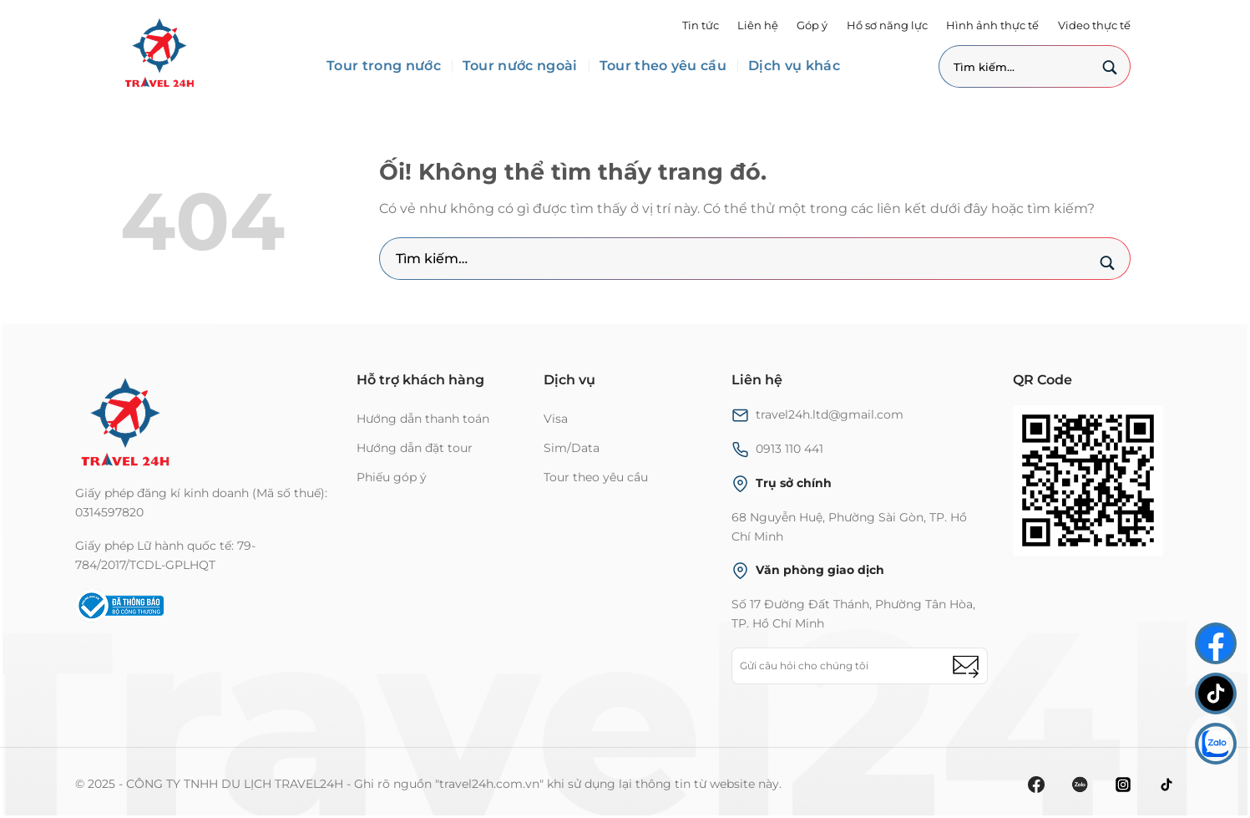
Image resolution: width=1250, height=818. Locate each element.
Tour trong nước (383, 66)
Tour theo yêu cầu (663, 66)
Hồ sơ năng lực (887, 25)
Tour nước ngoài (520, 66)
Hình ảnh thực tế (992, 25)
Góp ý (812, 25)
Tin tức (700, 25)
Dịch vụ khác (794, 66)
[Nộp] (1110, 70)
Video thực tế (1094, 25)
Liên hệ (757, 25)
